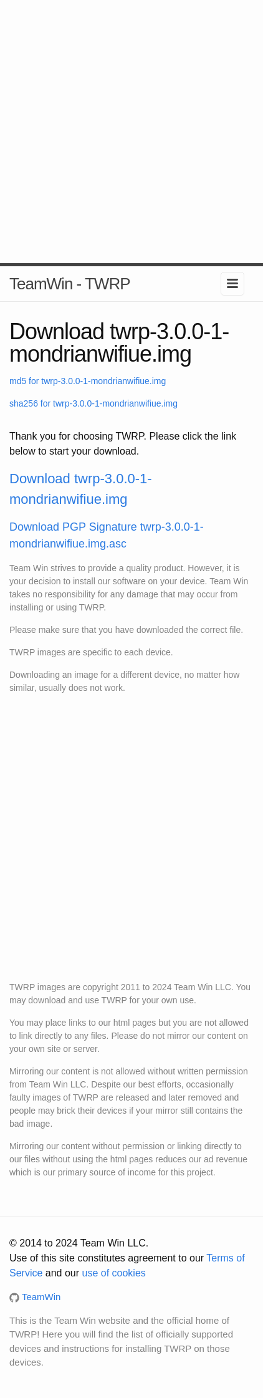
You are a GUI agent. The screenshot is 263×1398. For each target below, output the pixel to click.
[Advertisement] (131, 131)
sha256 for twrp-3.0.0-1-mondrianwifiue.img (93, 403)
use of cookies (114, 1273)
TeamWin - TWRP (69, 283)
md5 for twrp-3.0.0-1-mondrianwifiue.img (87, 381)
